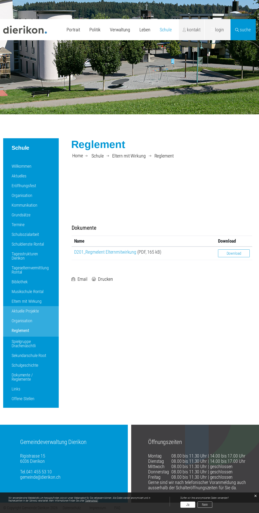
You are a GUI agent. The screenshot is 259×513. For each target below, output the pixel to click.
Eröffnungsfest (24, 185)
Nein (205, 505)
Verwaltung (120, 29)
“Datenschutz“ (91, 500)
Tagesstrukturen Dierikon (25, 256)
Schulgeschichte (25, 365)
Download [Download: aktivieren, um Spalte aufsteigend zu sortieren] (227, 241)
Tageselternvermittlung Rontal (30, 270)
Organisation (22, 195)
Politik (95, 29)
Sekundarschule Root (29, 355)
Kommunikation (24, 205)
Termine (18, 224)
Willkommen (21, 166)
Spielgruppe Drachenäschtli (23, 343)
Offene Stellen (23, 398)
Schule (166, 29)
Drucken (102, 279)
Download (234, 253)
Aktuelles (19, 175)
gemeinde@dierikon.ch (40, 477)
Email (79, 279)
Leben (144, 29)
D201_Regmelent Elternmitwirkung (105, 252)
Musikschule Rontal (28, 291)
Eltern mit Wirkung (27, 301)
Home (77, 155)
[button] (97, 156)
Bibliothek (20, 281)
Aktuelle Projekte (25, 311)
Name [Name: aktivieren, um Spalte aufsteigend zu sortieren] (79, 241)
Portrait (73, 29)
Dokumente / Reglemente (22, 377)
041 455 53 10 (39, 471)
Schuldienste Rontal (28, 244)
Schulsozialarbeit (25, 234)
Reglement (31, 330)
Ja (187, 505)
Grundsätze (21, 214)
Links (16, 388)
